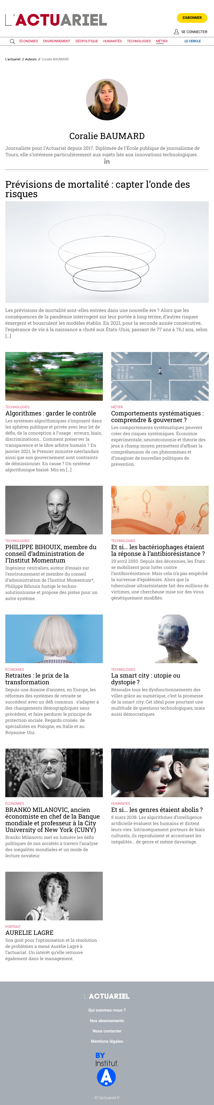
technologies (139, 41)
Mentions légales (107, 1041)
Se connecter (194, 32)
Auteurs (31, 59)
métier (161, 41)
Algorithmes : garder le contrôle (50, 413)
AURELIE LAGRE (29, 932)
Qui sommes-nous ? (107, 1010)
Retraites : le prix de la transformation (37, 678)
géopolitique (87, 41)
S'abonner (192, 18)
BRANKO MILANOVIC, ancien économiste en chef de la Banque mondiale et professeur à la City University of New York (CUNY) (52, 820)
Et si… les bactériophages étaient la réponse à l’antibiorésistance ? (158, 550)
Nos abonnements (107, 1020)
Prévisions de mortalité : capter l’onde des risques (97, 189)
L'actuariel (12, 59)
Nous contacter (107, 1031)
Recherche (13, 41)
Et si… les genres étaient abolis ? (157, 810)
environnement (56, 41)
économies (29, 41)
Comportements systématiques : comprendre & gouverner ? (157, 416)
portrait (13, 927)
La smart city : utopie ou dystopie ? (145, 678)
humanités (112, 41)
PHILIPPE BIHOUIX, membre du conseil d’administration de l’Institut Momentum (50, 553)
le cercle (192, 41)
